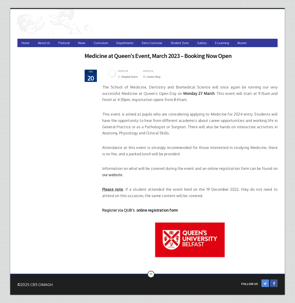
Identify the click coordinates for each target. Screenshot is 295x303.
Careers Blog (153, 76)
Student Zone (180, 43)
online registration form (157, 210)
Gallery (202, 43)
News (81, 43)
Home (26, 43)
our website (112, 174)
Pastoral (64, 43)
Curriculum (101, 43)
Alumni (241, 43)
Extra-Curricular (152, 43)
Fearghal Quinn (129, 76)
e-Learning (222, 43)
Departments (125, 43)
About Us (44, 43)
